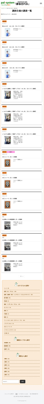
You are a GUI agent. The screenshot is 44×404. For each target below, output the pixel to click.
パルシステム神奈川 (9, 393)
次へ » (21, 276)
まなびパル (23, 400)
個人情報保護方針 (34, 393)
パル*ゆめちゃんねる (23, 393)
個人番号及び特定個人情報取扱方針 (22, 396)
